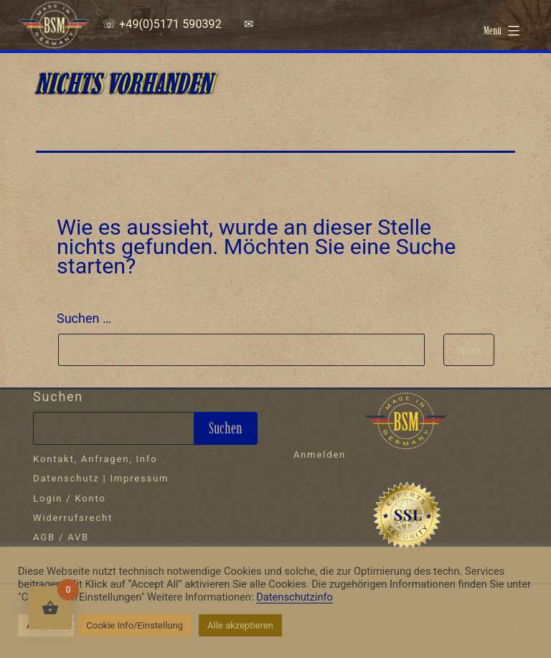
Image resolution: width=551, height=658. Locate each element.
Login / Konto (69, 498)
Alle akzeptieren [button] (240, 625)
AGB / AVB (61, 537)
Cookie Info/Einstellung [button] (134, 625)
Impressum (139, 478)
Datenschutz (66, 478)
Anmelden (319, 454)
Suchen (58, 397)
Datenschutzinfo (294, 597)
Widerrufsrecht (73, 517)
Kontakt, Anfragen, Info (95, 458)
